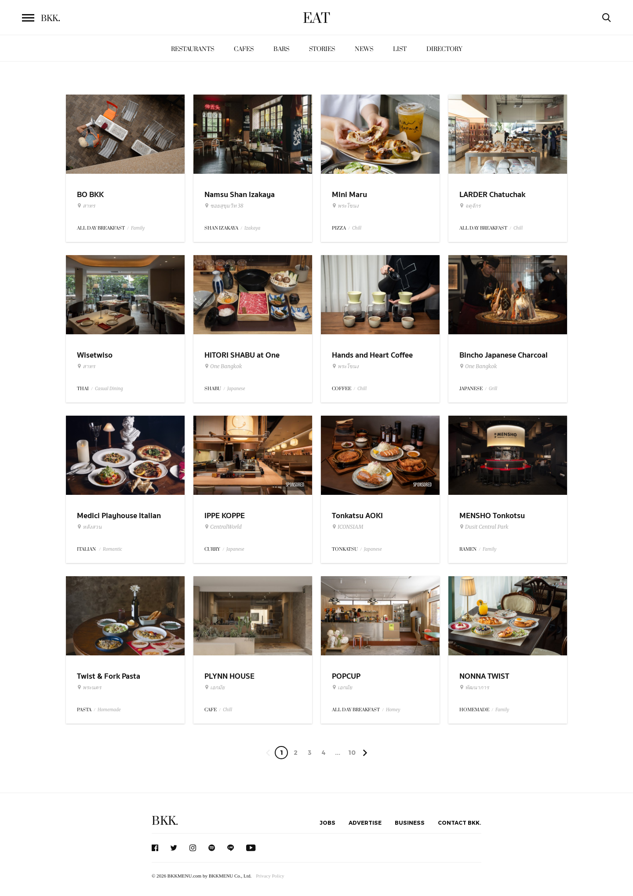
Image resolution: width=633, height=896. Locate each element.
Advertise (365, 822)
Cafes (244, 49)
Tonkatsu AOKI (357, 515)
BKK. (165, 821)
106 (352, 754)
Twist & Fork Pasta (108, 676)
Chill (356, 228)
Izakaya (252, 228)
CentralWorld (223, 527)
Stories (322, 49)
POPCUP (346, 676)
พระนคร (89, 687)
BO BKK (90, 194)
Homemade (109, 710)
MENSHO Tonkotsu (492, 515)
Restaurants (192, 49)
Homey (393, 710)
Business (410, 822)
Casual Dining (109, 388)
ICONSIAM (347, 527)
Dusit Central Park (484, 527)
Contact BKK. (459, 822)
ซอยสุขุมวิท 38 (224, 205)
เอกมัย (214, 687)
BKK (50, 18)
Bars (281, 49)
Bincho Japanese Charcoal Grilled (503, 361)
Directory (444, 49)
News (364, 49)
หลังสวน (89, 527)
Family (138, 228)
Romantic (112, 549)
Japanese (236, 388)
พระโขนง (345, 205)
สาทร (86, 205)
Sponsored (295, 485)
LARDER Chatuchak (492, 194)
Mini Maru (349, 194)
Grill (493, 388)
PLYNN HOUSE (229, 676)
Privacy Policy (270, 875)
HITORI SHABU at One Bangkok (242, 361)
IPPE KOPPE (224, 515)
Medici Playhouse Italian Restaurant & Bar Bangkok (122, 521)
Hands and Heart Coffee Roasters (372, 361)
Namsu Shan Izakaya (239, 194)
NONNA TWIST (484, 676)
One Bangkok (223, 366)
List (400, 49)
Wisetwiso (95, 355)
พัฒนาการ (474, 687)
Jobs (327, 822)
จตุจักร (469, 205)
